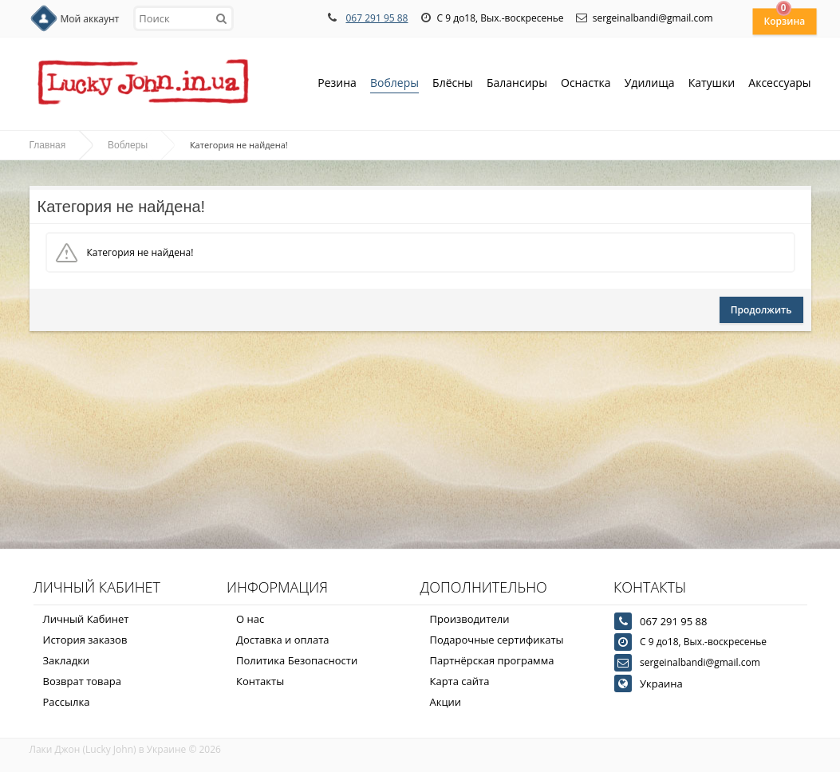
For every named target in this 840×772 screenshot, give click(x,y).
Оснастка (586, 84)
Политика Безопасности (296, 660)
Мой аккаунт (90, 19)
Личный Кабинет (86, 619)
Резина (337, 84)
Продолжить (761, 310)
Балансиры (517, 84)
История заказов (85, 639)
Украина (661, 683)
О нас (250, 619)
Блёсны (452, 84)
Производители (470, 619)
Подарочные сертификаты (497, 639)
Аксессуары (779, 82)
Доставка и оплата (282, 639)
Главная (48, 145)
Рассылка (66, 702)
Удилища (650, 84)
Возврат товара (82, 681)
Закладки (66, 660)
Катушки (711, 84)
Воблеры (394, 84)
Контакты (260, 681)
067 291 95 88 (376, 18)
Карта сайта (460, 681)
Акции (446, 702)
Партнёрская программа (492, 660)
